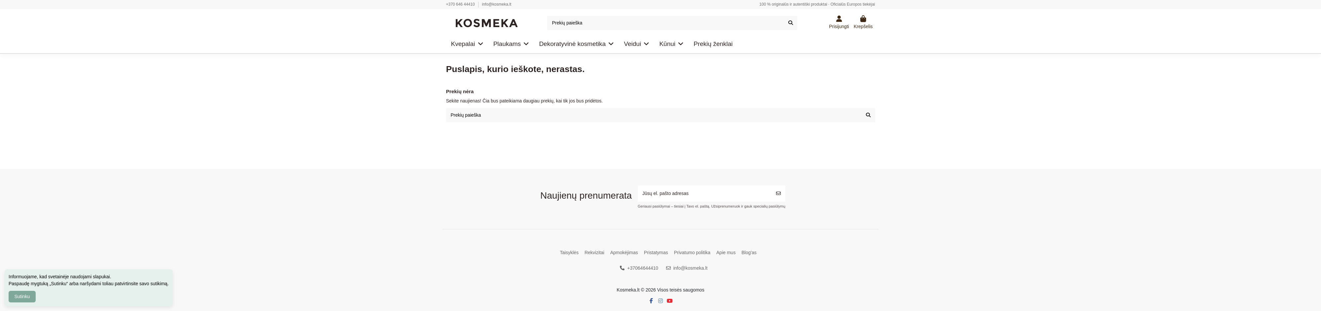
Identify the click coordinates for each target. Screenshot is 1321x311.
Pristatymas (656, 252)
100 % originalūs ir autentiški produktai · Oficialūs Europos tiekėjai (817, 4)
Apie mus (725, 252)
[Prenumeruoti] (778, 193)
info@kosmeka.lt (496, 4)
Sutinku (22, 296)
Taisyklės (569, 252)
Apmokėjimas (624, 252)
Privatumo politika (692, 252)
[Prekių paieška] (791, 23)
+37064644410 (642, 268)
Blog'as (748, 252)
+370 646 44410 (461, 4)
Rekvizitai (594, 252)
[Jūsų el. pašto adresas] (705, 193)
